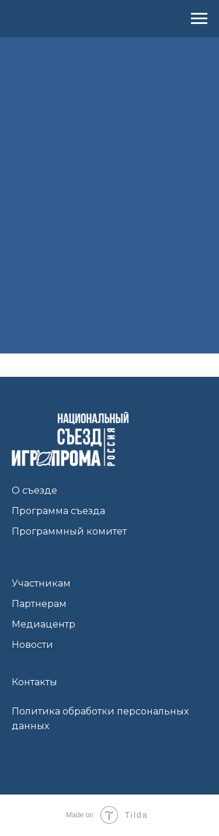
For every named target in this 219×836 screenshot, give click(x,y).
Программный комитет (69, 531)
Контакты (34, 682)
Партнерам (39, 603)
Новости (32, 644)
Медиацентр (43, 624)
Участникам (41, 583)
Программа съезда (58, 510)
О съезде (34, 490)
